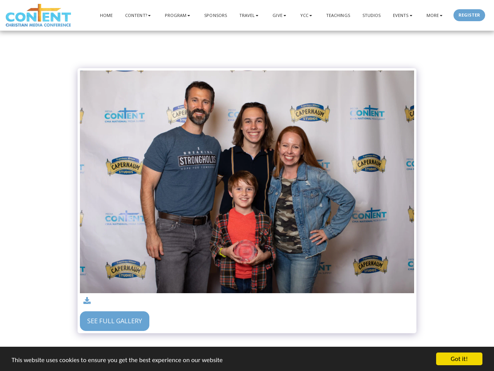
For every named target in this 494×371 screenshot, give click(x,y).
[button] (138, 15)
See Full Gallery (114, 320)
